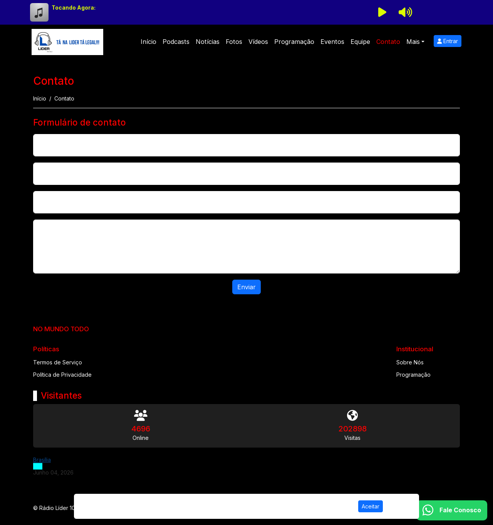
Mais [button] (413, 41)
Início (148, 41)
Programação (294, 41)
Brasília (42, 459)
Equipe (360, 41)
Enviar (246, 287)
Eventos (332, 41)
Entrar (447, 41)
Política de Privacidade (62, 374)
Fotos (234, 41)
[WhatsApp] (451, 510)
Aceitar (370, 506)
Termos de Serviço (57, 362)
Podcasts (176, 41)
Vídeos (258, 41)
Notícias (208, 41)
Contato (388, 41)
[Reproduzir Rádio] (382, 12)
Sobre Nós (410, 362)
